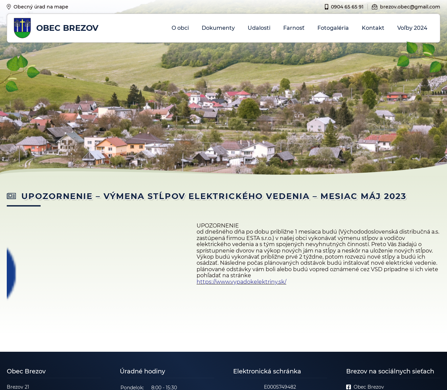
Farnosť (294, 28)
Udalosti (259, 28)
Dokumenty (218, 28)
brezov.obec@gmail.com (406, 6)
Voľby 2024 (412, 28)
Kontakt (373, 28)
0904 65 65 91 (344, 6)
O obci (180, 28)
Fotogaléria (333, 28)
